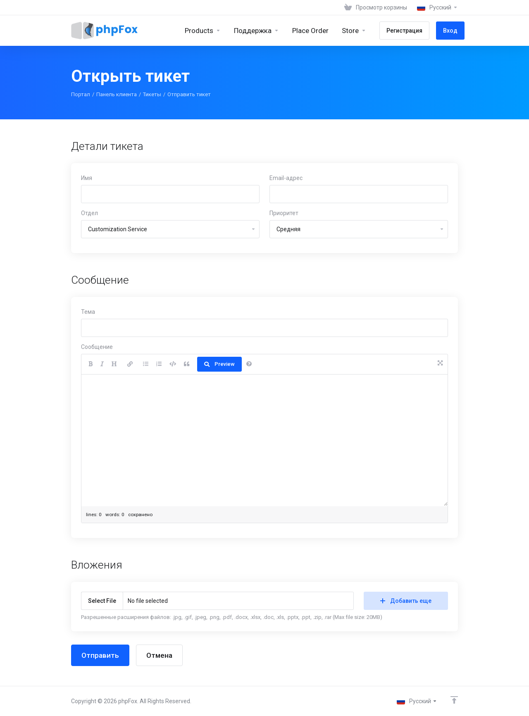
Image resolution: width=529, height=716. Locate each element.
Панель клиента (116, 94)
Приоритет (283, 213)
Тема (88, 311)
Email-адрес (286, 178)
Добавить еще (405, 600)
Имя (86, 178)
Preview (219, 364)
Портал (80, 94)
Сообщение (97, 347)
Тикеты (152, 94)
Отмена (159, 655)
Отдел (89, 213)
